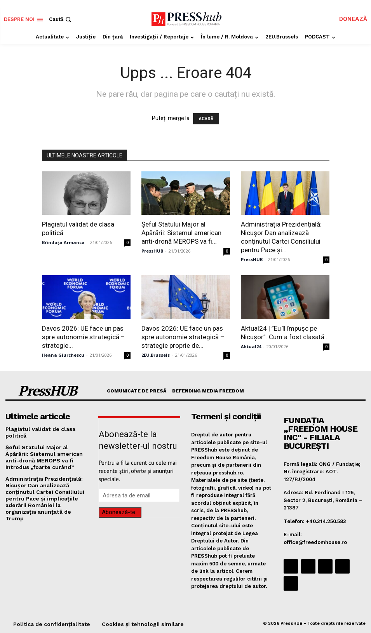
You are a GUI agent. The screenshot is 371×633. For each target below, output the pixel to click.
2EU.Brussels (155, 355)
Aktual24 (251, 346)
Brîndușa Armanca (63, 242)
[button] (61, 19)
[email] (139, 495)
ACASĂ (206, 118)
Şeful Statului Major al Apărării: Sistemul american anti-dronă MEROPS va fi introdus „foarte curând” (45, 455)
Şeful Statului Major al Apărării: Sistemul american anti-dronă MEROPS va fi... (181, 232)
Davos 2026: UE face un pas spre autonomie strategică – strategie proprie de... (183, 336)
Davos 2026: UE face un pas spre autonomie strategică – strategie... (83, 336)
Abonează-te (118, 512)
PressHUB (152, 251)
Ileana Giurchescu (63, 355)
